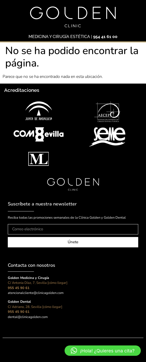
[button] (103, 350)
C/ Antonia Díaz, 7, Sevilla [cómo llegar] (37, 282)
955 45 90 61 (19, 288)
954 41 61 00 (105, 36)
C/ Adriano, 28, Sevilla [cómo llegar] (35, 307)
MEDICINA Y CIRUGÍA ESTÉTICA (59, 36)
